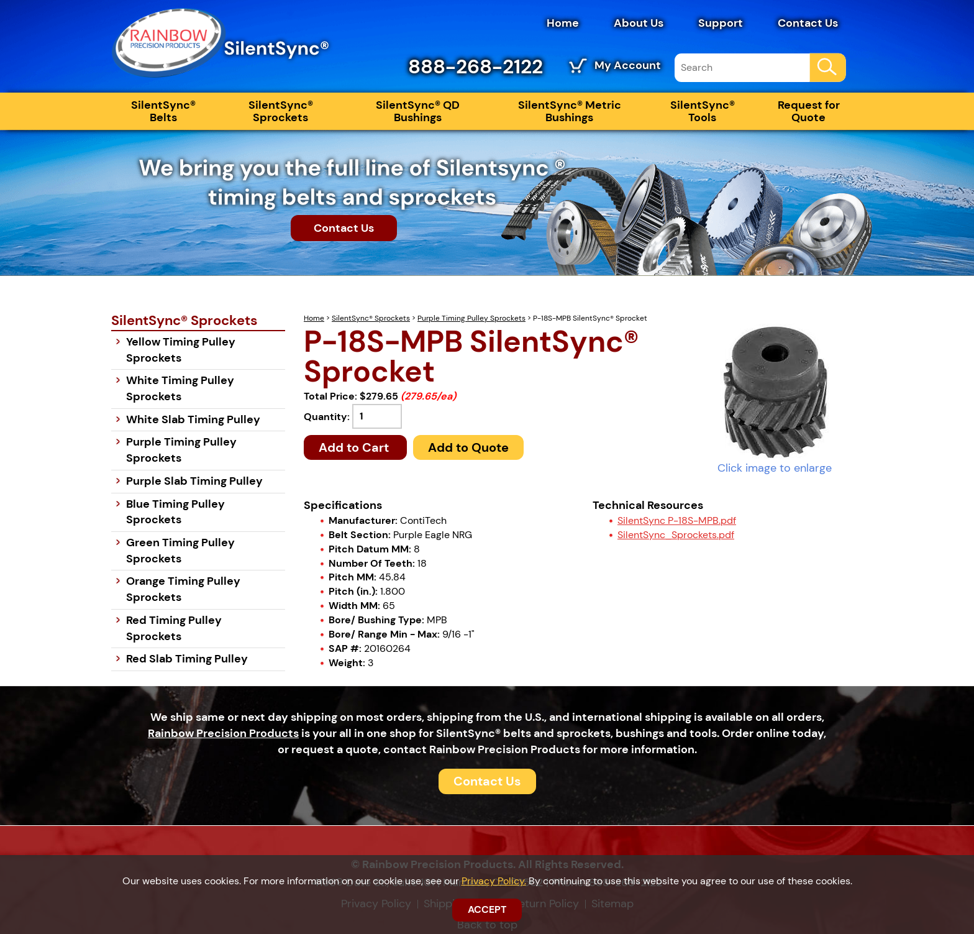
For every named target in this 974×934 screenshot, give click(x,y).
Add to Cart (355, 447)
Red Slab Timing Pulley (187, 658)
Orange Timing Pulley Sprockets (183, 589)
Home (563, 23)
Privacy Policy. (494, 880)
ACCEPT (487, 909)
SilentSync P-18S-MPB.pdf (676, 520)
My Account (627, 65)
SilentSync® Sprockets (280, 111)
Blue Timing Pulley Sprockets (175, 512)
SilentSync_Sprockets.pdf (675, 534)
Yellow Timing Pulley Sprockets (180, 349)
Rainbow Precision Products (223, 733)
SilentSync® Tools (702, 111)
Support (720, 23)
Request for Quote (809, 111)
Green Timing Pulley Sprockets (180, 550)
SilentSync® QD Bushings (418, 111)
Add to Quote (468, 447)
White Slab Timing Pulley (193, 419)
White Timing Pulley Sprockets (180, 388)
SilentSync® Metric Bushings (569, 111)
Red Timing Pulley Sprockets (174, 628)
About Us (638, 23)
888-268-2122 (475, 66)
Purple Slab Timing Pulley (194, 481)
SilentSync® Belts (163, 111)
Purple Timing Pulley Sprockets (471, 318)
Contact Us (808, 23)
